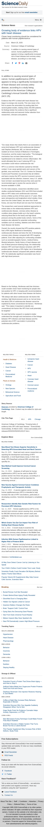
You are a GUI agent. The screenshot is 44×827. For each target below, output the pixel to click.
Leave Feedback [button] (11, 792)
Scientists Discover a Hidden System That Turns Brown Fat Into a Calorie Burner (20, 725)
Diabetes (9, 363)
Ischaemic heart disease (33, 360)
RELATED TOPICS (8, 354)
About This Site (6, 801)
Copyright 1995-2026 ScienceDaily (14, 807)
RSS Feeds (9, 755)
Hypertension (8, 634)
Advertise (32, 801)
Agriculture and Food (13, 396)
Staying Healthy (8, 667)
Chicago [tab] (38, 419)
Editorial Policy (19, 804)
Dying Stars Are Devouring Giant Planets (18, 611)
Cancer (8, 371)
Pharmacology (8, 641)
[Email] (26, 63)
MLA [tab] (23, 419)
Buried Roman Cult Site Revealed (15, 592)
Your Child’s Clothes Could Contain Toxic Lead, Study (21, 568)
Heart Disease (11, 367)
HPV (29, 368)
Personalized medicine (32, 390)
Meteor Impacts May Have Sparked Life (17, 618)
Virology (8, 385)
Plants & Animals (9, 381)
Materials (5, 407)
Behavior (6, 647)
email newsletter (31, 12)
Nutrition (6, 664)
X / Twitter (8, 774)
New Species (10, 388)
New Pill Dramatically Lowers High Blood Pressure (21, 621)
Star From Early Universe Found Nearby (17, 615)
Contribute (23, 801)
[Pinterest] (19, 63)
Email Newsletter (11, 752)
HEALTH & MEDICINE (8, 631)
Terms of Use (32, 804)
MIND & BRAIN (6, 644)
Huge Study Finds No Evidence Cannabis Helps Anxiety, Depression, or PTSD (20, 711)
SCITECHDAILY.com (16, 557)
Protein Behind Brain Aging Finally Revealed (19, 595)
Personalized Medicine (10, 375)
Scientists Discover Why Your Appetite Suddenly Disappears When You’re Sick (20, 706)
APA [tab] (29, 419)
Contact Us (9, 795)
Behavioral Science (12, 392)
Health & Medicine (9, 359)
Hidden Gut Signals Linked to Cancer (16, 602)
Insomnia (6, 651)
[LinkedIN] (23, 63)
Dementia (6, 654)
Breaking (5, 587)
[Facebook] (12, 63)
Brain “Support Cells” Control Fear (15, 608)
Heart (30, 375)
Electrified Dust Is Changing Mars (15, 598)
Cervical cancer (33, 385)
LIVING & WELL (6, 657)
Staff (15, 801)
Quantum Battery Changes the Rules (16, 605)
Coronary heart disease (33, 380)
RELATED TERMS (30, 354)
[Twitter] (16, 63)
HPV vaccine (32, 372)
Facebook (8, 771)
